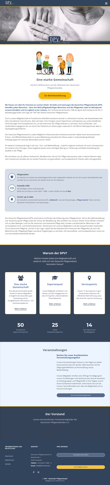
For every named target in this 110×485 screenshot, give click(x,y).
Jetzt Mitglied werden (81, 467)
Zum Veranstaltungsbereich (81, 395)
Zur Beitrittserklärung (55, 95)
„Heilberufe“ (53, 200)
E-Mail (68, 191)
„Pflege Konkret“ (82, 200)
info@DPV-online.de (43, 466)
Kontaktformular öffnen (81, 455)
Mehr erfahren (21, 309)
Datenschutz (9, 460)
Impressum (9, 456)
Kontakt (8, 464)
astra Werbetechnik (58, 481)
